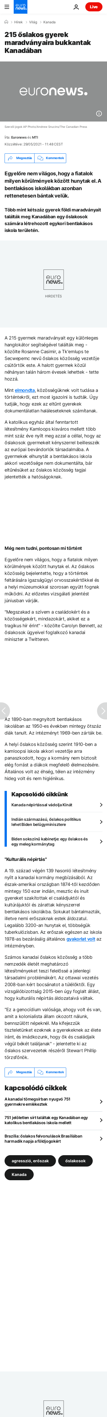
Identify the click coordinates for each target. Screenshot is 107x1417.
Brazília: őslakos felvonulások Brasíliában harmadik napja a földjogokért (43, 1139)
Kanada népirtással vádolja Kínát (41, 804)
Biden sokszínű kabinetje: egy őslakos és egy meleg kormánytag (49, 841)
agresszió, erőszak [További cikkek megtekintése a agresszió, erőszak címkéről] (30, 1160)
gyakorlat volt (80, 939)
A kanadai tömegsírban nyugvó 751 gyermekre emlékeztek (37, 1102)
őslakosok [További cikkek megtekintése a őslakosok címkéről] (75, 1160)
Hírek (18, 22)
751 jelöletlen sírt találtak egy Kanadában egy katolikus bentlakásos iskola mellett (46, 1120)
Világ (33, 22)
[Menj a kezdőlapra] (20, 7)
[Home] (6, 22)
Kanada (49, 22)
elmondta (25, 390)
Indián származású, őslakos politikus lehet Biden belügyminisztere (46, 822)
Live (94, 6)
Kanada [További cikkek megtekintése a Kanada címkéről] (19, 1174)
